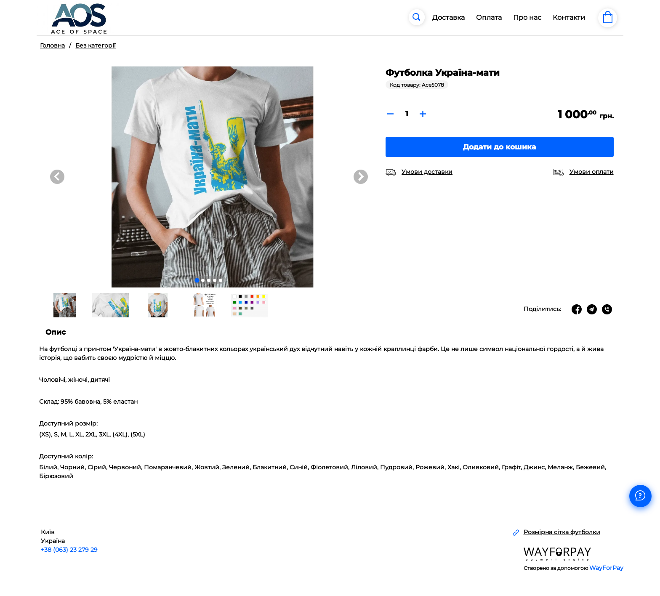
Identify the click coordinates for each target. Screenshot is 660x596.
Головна (52, 45)
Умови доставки (427, 172)
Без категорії (95, 45)
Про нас (527, 17)
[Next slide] (361, 177)
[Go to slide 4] (214, 280)
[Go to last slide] (57, 177)
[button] (64, 305)
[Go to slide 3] (208, 280)
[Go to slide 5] (220, 280)
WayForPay (606, 568)
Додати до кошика (499, 147)
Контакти (569, 17)
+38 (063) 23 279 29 (69, 549)
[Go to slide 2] (203, 280)
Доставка (448, 17)
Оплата (489, 17)
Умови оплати (592, 172)
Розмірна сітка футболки (562, 531)
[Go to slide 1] (197, 280)
